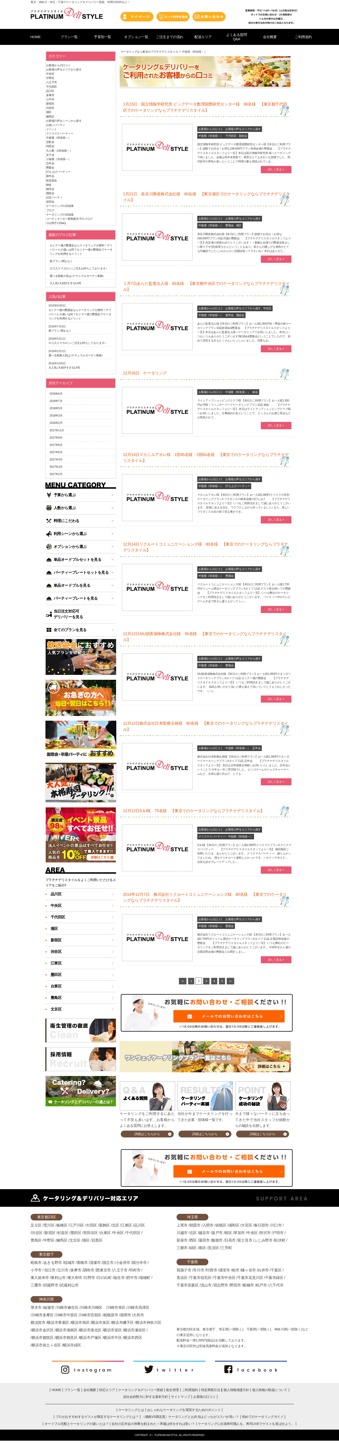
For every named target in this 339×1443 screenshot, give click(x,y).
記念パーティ (54, 197)
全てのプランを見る (70, 630)
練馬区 (50, 116)
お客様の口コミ (204, 1397)
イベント (51, 129)
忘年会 (256, 748)
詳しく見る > (276, 169)
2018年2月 (56, 423)
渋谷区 (50, 108)
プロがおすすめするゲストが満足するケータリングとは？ (97, 1417)
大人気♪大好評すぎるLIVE (65, 283)
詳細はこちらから (147, 1134)
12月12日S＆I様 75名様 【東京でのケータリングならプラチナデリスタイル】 (193, 811)
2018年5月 (56, 408)
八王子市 (51, 82)
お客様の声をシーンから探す (64, 120)
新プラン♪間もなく (61, 261)
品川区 (50, 91)
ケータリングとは (131, 1410)
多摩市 (50, 95)
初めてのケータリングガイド (263, 1417)
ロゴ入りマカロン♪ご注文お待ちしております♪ (78, 268)
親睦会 (243, 136)
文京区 (56, 1009)
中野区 (50, 78)
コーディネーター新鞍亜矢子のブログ (69, 218)
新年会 (230, 315)
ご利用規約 (190, 1390)
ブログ (50, 210)
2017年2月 (56, 474)
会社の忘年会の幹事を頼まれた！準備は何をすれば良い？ (153, 1424)
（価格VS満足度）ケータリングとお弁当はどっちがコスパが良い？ (190, 1417)
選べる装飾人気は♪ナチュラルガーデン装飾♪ (77, 276)
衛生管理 (172, 1390)
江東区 (56, 963)
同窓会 (50, 146)
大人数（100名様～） (59, 150)
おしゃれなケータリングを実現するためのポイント (184, 1410)
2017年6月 (56, 445)
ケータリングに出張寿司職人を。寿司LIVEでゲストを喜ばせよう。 (246, 1424)
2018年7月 (56, 401)
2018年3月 (56, 415)
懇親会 (230, 225)
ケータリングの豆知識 (59, 206)
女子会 (50, 155)
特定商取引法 (210, 1390)
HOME (56, 1390)
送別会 (50, 201)
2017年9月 (56, 437)
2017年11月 (57, 430)
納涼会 (50, 189)
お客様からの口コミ (210, 129)
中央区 (267, 308)
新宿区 (50, 103)
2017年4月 (56, 459)
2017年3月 (56, 466)
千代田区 (231, 136)
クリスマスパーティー (212, 836)
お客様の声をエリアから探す (243, 129)
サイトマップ (180, 1397)
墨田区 (56, 975)
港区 (239, 225)
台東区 (56, 986)
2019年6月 (56, 393)
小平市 (50, 99)
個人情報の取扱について (269, 1390)
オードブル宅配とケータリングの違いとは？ (76, 1424)
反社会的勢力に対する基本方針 (145, 1397)
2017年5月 (56, 452)
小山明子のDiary (56, 223)
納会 (255, 392)
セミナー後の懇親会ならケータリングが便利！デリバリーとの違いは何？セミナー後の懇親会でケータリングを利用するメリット (81, 250)
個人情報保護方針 (236, 1390)
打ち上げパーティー (238, 486)
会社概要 (89, 1390)
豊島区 (56, 998)
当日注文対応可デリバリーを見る (68, 614)
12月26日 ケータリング (145, 373)
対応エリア (107, 1390)
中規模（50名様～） (210, 136)
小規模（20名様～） (58, 159)
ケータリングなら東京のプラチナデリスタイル (149, 51)
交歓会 (50, 142)
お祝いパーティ (55, 125)
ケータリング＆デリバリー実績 (140, 1390)
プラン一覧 (72, 1390)
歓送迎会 (51, 180)
